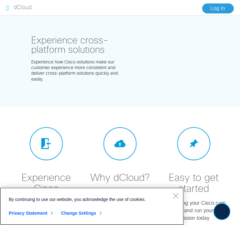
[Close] (175, 195)
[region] (92, 206)
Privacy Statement (28, 213)
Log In (218, 8)
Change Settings (78, 213)
